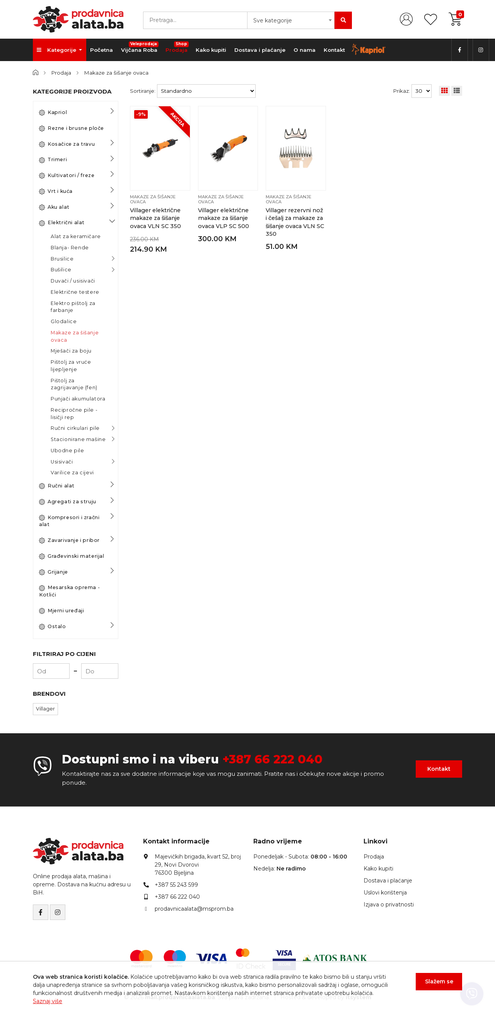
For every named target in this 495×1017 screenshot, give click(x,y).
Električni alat (62, 223)
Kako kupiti (211, 50)
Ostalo (52, 626)
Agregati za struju (67, 502)
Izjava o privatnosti (389, 904)
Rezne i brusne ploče (71, 128)
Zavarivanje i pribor (69, 540)
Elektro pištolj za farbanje (73, 306)
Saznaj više (47, 1001)
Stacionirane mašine (78, 439)
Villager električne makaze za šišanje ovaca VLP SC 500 (223, 218)
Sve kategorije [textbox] (272, 20)
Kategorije (57, 50)
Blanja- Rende (70, 247)
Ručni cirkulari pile (75, 428)
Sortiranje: (142, 91)
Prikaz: (401, 91)
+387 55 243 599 (176, 884)
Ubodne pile (67, 450)
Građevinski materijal (71, 556)
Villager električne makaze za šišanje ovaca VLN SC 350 (155, 218)
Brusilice (62, 259)
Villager (45, 709)
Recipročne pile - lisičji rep (74, 413)
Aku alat (54, 207)
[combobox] (291, 20)
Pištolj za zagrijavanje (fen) (74, 384)
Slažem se (439, 981)
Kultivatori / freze (66, 175)
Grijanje (53, 572)
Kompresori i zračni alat (69, 521)
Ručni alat (57, 486)
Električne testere (75, 292)
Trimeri (53, 160)
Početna (101, 50)
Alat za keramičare (76, 236)
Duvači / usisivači (73, 281)
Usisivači (62, 462)
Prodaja (177, 47)
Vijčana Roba (140, 47)
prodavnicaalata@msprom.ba (194, 908)
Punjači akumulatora (78, 399)
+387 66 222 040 (272, 759)
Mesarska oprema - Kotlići (69, 591)
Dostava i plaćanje (259, 50)
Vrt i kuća (56, 191)
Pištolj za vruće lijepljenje (71, 365)
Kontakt (334, 50)
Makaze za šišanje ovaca (116, 73)
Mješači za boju (71, 351)
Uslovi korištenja (385, 892)
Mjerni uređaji (61, 611)
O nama (305, 50)
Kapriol (53, 112)
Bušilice (61, 270)
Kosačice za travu (67, 144)
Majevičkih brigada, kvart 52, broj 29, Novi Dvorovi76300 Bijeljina (198, 864)
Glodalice (64, 321)
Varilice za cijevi (72, 472)
